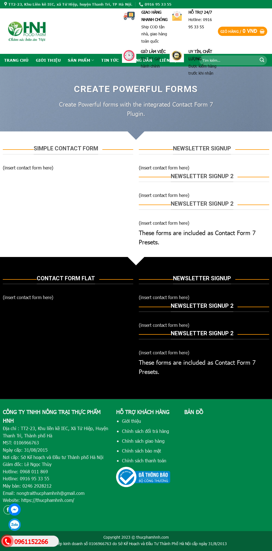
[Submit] (262, 60)
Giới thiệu (131, 421)
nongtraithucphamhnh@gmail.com (50, 493)
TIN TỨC (110, 60)
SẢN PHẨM (81, 60)
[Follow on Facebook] (8, 510)
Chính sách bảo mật (141, 451)
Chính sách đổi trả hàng (145, 431)
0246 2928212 (37, 486)
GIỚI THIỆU (48, 60)
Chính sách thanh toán (144, 460)
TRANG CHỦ (16, 60)
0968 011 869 (34, 471)
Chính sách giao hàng (143, 441)
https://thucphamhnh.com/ (47, 500)
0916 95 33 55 (34, 478)
